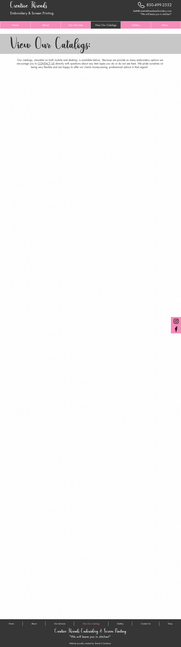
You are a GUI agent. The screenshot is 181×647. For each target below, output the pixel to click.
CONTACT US (46, 63)
